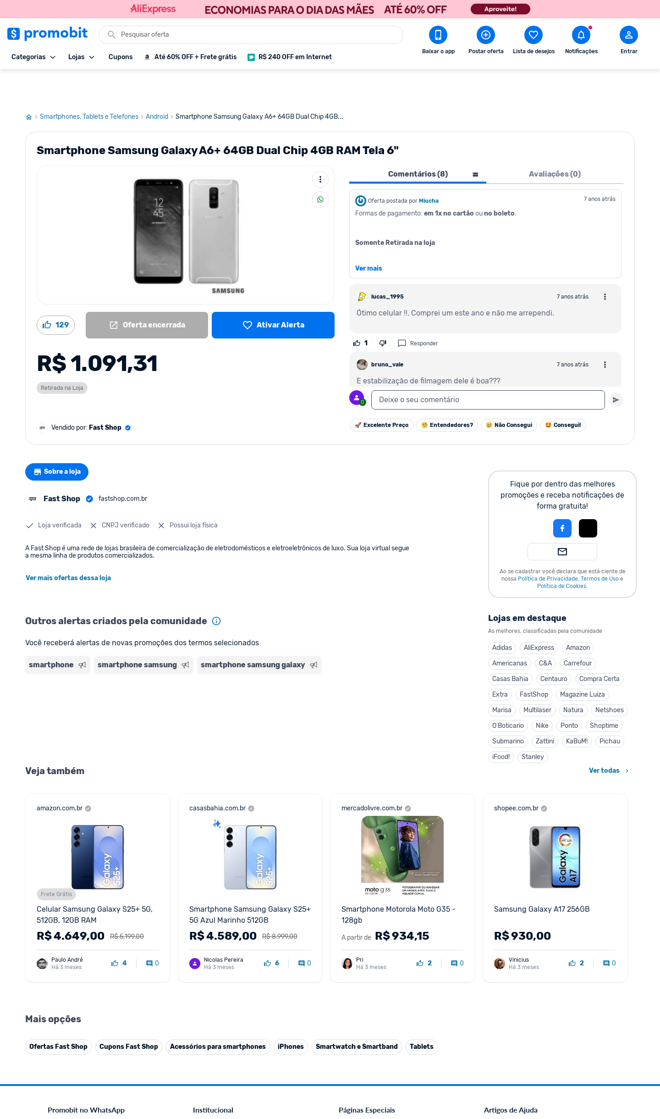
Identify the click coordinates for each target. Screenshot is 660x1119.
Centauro (553, 646)
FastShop (534, 661)
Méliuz (202, 1024)
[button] (531, 495)
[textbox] (488, 366)
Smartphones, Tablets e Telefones (93, 84)
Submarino (508, 708)
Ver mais (368, 235)
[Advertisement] (201, 680)
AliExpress (539, 615)
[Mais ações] (320, 146)
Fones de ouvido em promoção (382, 925)
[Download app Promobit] (438, 42)
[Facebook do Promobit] (497, 1056)
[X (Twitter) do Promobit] (522, 1056)
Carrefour (578, 630)
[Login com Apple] (588, 495)
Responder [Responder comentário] (417, 310)
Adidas (502, 615)
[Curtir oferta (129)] (56, 292)
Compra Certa (599, 646)
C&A (545, 630)
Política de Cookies (561, 553)
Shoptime (604, 693)
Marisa (502, 677)
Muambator (209, 1046)
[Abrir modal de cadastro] (629, 42)
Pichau (610, 708)
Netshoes (609, 677)
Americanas (509, 630)
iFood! (501, 724)
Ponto (569, 693)
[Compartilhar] (320, 166)
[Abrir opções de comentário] (605, 264)
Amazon (578, 615)
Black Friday (356, 903)
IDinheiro (206, 1002)
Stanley (533, 724)
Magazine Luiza (582, 661)
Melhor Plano (212, 1013)
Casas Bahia (510, 646)
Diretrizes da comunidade (520, 903)
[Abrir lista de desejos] (533, 42)
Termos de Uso (600, 546)
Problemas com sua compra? (524, 936)
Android (161, 84)
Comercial (207, 903)
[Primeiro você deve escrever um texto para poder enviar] (616, 367)
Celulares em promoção (372, 914)
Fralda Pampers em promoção (381, 958)
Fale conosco (211, 914)
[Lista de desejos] (273, 292)
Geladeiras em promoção (374, 947)
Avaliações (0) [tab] (555, 141)
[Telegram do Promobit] (599, 1056)
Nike (542, 693)
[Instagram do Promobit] (548, 1056)
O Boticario (508, 693)
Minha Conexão (215, 1035)
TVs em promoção (364, 969)
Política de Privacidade (548, 546)
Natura (573, 677)
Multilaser (537, 677)
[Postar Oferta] (486, 42)
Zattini (545, 708)
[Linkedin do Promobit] (574, 1056)
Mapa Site (207, 958)
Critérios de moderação (517, 914)
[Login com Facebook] (562, 495)
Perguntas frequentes (514, 925)
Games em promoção (369, 936)
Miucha (429, 168)
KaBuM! (577, 708)
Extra (500, 661)
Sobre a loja (60, 438)
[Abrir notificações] (581, 42)
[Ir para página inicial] (32, 84)
